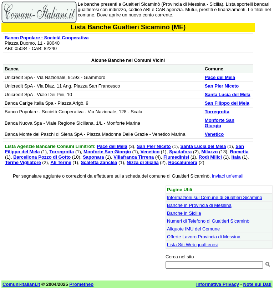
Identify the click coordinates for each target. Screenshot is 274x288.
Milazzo (209, 151)
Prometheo (81, 284)
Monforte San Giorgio (219, 123)
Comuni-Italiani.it (21, 284)
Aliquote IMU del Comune (193, 229)
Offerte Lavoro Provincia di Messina (203, 236)
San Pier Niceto (222, 86)
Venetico (214, 134)
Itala (236, 157)
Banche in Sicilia (184, 213)
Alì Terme (60, 162)
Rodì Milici (210, 157)
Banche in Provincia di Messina (199, 205)
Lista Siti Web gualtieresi (192, 244)
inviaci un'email (227, 176)
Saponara (93, 157)
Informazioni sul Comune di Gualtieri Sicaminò (214, 197)
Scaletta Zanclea (99, 162)
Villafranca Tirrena (133, 157)
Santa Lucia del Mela (227, 94)
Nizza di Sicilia (143, 162)
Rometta (239, 151)
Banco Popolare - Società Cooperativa (47, 37)
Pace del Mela (220, 77)
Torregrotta (217, 111)
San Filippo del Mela (227, 103)
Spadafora (180, 151)
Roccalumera (182, 162)
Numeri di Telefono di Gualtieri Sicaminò (208, 221)
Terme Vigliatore (23, 162)
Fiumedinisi (176, 157)
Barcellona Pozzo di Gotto (42, 157)
